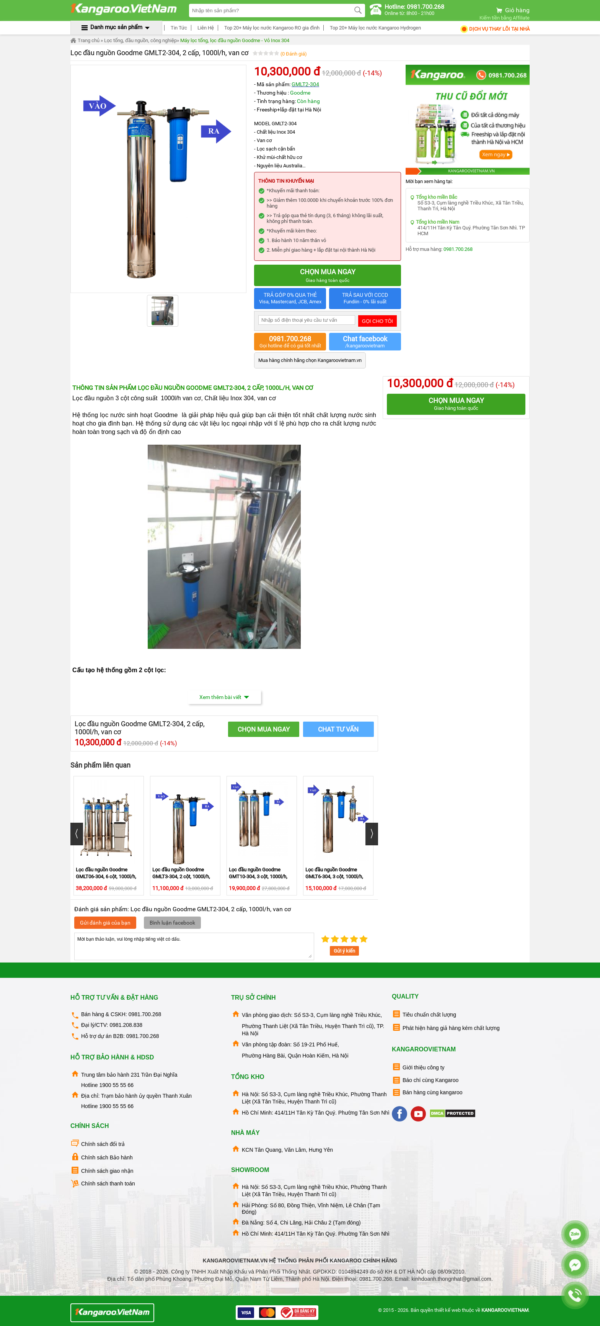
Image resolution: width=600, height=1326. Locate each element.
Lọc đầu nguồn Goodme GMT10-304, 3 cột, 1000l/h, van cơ (258, 876)
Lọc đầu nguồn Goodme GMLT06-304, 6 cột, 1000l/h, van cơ (106, 876)
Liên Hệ (204, 28)
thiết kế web (447, 1310)
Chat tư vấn (338, 729)
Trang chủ (84, 41)
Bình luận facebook (172, 923)
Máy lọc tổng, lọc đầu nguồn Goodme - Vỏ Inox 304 (234, 40)
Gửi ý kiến (344, 951)
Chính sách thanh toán (102, 1183)
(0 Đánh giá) (293, 54)
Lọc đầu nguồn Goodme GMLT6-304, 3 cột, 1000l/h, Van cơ (334, 876)
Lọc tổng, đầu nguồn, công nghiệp (140, 40)
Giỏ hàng (512, 10)
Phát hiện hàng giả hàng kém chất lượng (446, 1027)
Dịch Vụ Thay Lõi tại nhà (495, 29)
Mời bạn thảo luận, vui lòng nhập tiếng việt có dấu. (194, 946)
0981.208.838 (125, 1025)
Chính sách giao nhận (101, 1170)
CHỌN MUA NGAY (264, 729)
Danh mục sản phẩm (116, 27)
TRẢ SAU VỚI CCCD (365, 298)
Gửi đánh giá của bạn (105, 923)
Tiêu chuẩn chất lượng (424, 1014)
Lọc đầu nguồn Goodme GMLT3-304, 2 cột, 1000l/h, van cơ (181, 876)
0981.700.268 (458, 249)
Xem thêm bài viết (224, 697)
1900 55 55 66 (116, 1085)
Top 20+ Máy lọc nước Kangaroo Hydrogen (374, 28)
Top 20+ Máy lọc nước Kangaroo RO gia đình (271, 28)
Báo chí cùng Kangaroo (425, 1080)
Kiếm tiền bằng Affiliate (504, 18)
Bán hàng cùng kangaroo (427, 1092)
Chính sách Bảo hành (101, 1157)
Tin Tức (177, 28)
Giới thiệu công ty (418, 1067)
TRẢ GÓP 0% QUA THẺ (290, 298)
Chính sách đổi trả (97, 1143)
